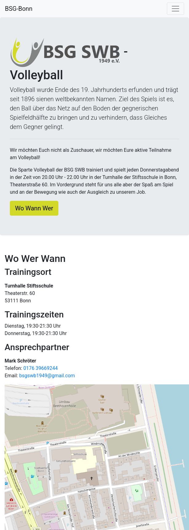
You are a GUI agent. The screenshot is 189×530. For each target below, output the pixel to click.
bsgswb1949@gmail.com (47, 376)
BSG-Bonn (18, 8)
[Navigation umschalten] (175, 8)
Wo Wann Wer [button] (34, 208)
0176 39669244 (40, 368)
